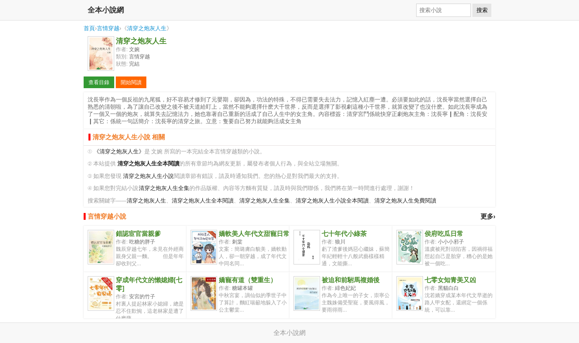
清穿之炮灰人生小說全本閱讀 (332, 201)
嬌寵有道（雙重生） (248, 280)
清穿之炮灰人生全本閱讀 (203, 201)
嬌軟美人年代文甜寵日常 (254, 233)
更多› (487, 216)
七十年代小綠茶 (344, 233)
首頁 (89, 28)
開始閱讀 (131, 82)
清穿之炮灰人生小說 (148, 176)
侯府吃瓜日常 (444, 233)
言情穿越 (108, 28)
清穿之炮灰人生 (146, 28)
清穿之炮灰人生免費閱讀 (405, 201)
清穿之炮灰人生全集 (164, 188)
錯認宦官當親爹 (138, 233)
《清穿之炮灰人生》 (119, 152)
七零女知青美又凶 (450, 280)
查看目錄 (98, 82)
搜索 (482, 10)
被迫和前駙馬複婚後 (351, 280)
